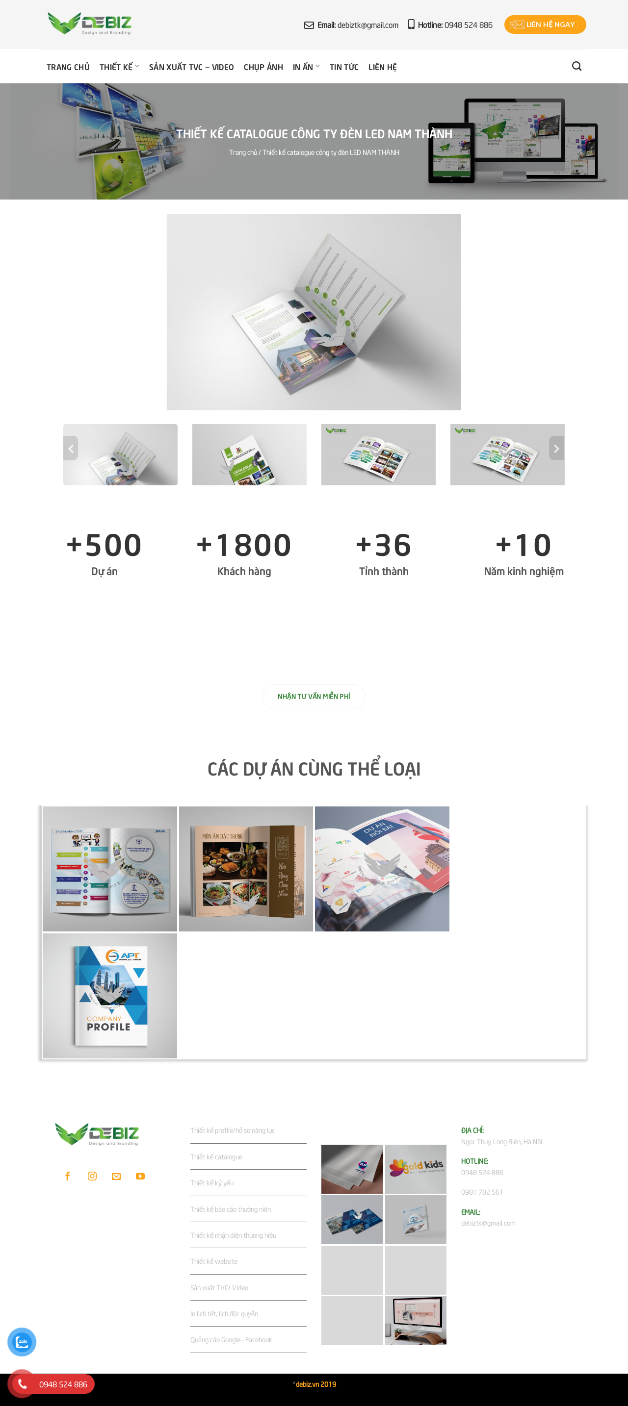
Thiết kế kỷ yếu (212, 1182)
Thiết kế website (213, 1260)
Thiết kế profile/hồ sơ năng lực (232, 1129)
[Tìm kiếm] (576, 65)
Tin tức (344, 66)
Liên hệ (382, 66)
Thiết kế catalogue (216, 1156)
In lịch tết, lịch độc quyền (224, 1313)
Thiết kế (119, 66)
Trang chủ (68, 66)
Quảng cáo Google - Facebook (231, 1339)
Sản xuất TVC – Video (191, 66)
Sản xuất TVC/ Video (219, 1287)
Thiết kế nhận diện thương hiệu (233, 1234)
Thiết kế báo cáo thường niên (230, 1208)
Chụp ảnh (263, 66)
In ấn (306, 66)
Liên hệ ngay (550, 24)
